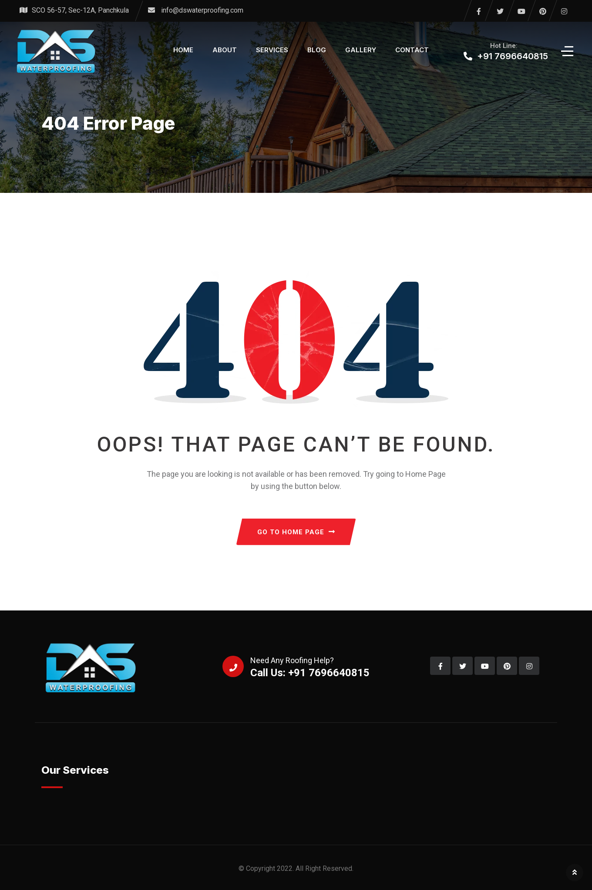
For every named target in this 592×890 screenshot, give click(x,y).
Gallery (360, 50)
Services (272, 50)
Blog (316, 50)
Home (183, 50)
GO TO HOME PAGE (296, 532)
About (224, 50)
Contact (412, 50)
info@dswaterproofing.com (202, 10)
